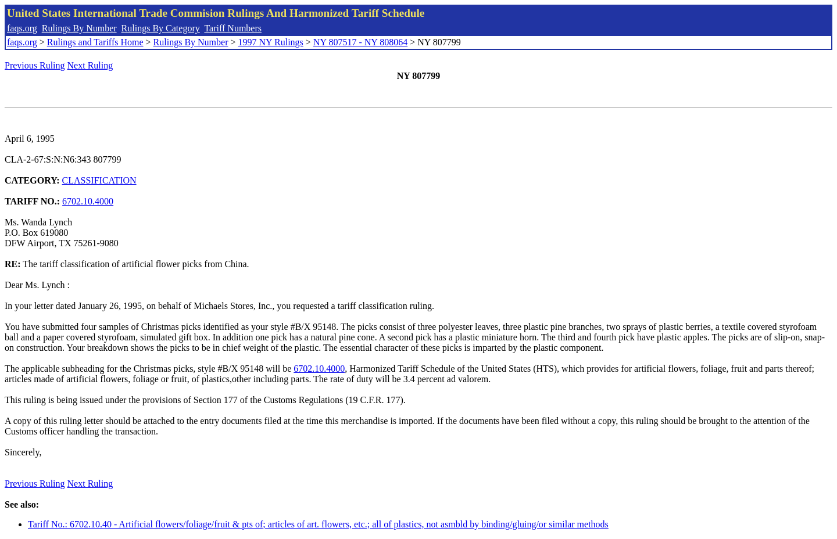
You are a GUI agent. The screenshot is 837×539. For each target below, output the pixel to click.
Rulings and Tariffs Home (95, 42)
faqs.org (22, 28)
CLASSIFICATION (99, 180)
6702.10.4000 (87, 201)
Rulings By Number (79, 28)
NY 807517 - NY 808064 (360, 42)
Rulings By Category (160, 28)
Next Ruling (90, 65)
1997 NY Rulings (270, 42)
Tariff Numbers (233, 28)
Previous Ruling (35, 65)
